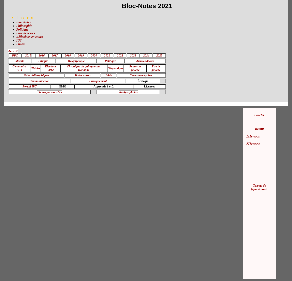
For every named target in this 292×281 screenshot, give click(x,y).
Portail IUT (30, 86)
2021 (107, 55)
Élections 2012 (50, 68)
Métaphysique (76, 61)
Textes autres (83, 75)
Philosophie (24, 26)
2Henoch (253, 144)
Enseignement (98, 81)
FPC (15, 55)
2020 (94, 55)
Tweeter (259, 115)
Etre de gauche (156, 68)
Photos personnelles (49, 92)
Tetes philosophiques (36, 75)
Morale (19, 61)
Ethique (43, 61)
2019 (81, 55)
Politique (22, 29)
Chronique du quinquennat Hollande (83, 68)
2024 (146, 55)
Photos (20, 44)
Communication (39, 81)
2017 (55, 55)
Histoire (36, 68)
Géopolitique (115, 68)
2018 (68, 55)
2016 (42, 55)
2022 (120, 55)
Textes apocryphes (141, 75)
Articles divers (145, 61)
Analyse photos (128, 92)
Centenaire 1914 (19, 68)
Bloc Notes (23, 22)
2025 (159, 55)
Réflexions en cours (29, 36)
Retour (259, 129)
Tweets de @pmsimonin (259, 187)
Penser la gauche (135, 68)
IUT (19, 40)
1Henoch (253, 136)
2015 (28, 55)
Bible (108, 75)
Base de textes (25, 33)
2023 (133, 55)
